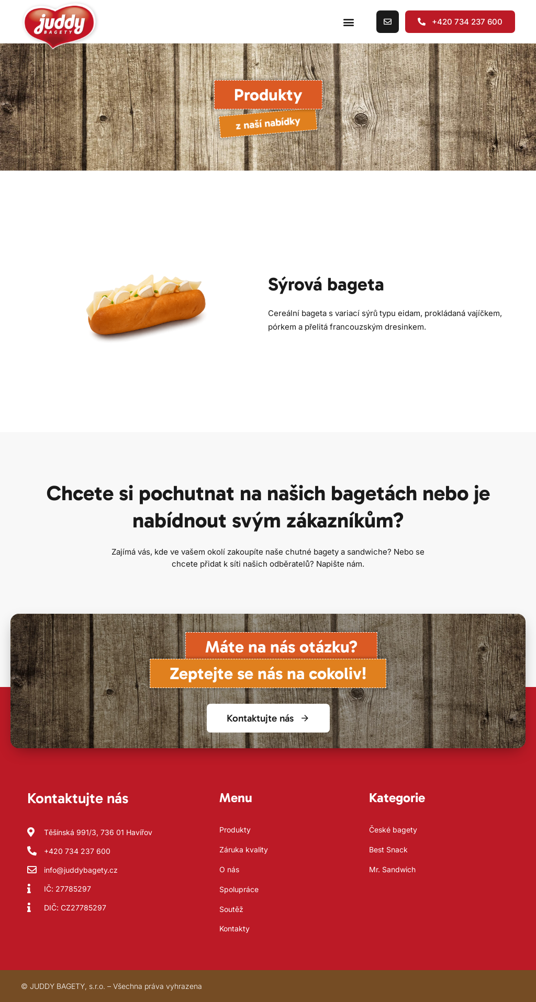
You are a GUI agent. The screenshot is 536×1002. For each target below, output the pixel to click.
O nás (229, 869)
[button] (348, 21)
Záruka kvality (243, 849)
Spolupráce (239, 889)
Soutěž (231, 909)
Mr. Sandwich (392, 869)
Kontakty (234, 928)
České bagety (393, 829)
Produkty (235, 829)
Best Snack (388, 849)
